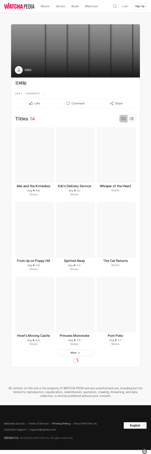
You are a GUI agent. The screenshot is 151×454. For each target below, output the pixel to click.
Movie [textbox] (45, 6)
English (135, 425)
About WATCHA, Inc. (86, 423)
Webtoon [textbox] (91, 6)
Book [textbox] (75, 6)
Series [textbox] (60, 6)
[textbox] (37, 103)
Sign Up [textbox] (140, 6)
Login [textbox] (125, 6)
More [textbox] (73, 352)
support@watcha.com (43, 429)
